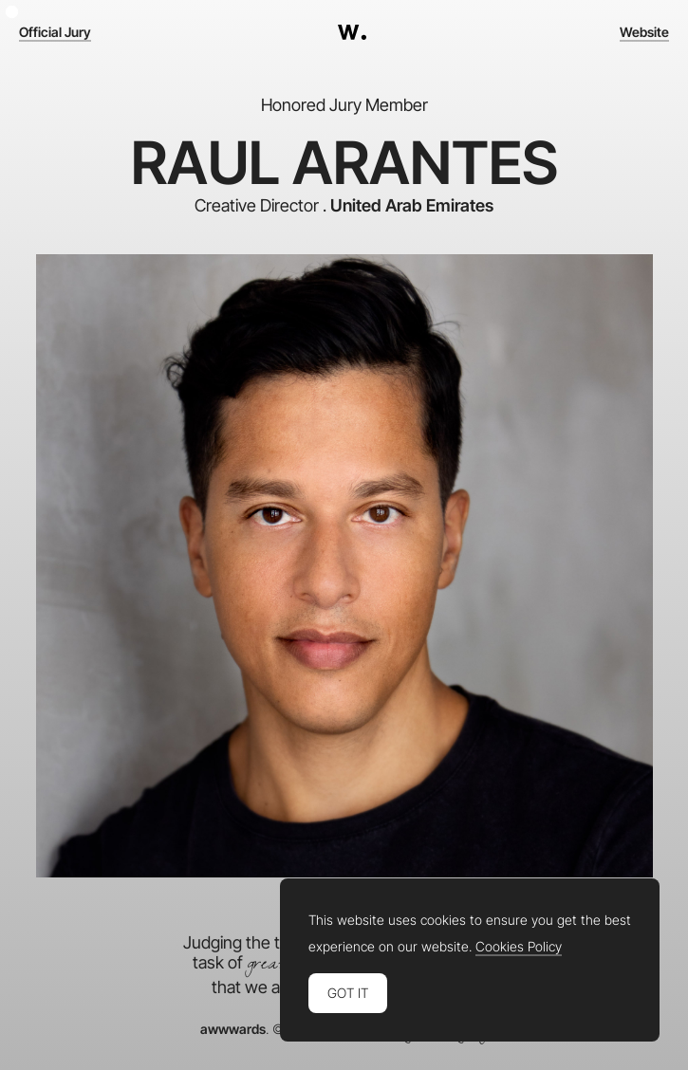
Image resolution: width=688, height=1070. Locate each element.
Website (644, 32)
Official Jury (55, 32)
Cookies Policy (518, 946)
